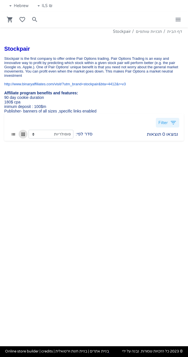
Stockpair (122, 31)
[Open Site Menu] (178, 19)
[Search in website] (34, 19)
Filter (167, 122)
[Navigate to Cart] (10, 19)
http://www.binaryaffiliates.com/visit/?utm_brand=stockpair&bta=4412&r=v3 (65, 84)
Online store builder (22, 351)
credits (47, 351)
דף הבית (174, 31)
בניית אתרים (99, 351)
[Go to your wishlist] (22, 19)
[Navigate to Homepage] (156, 19)
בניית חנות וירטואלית (71, 351)
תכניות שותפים (149, 31)
